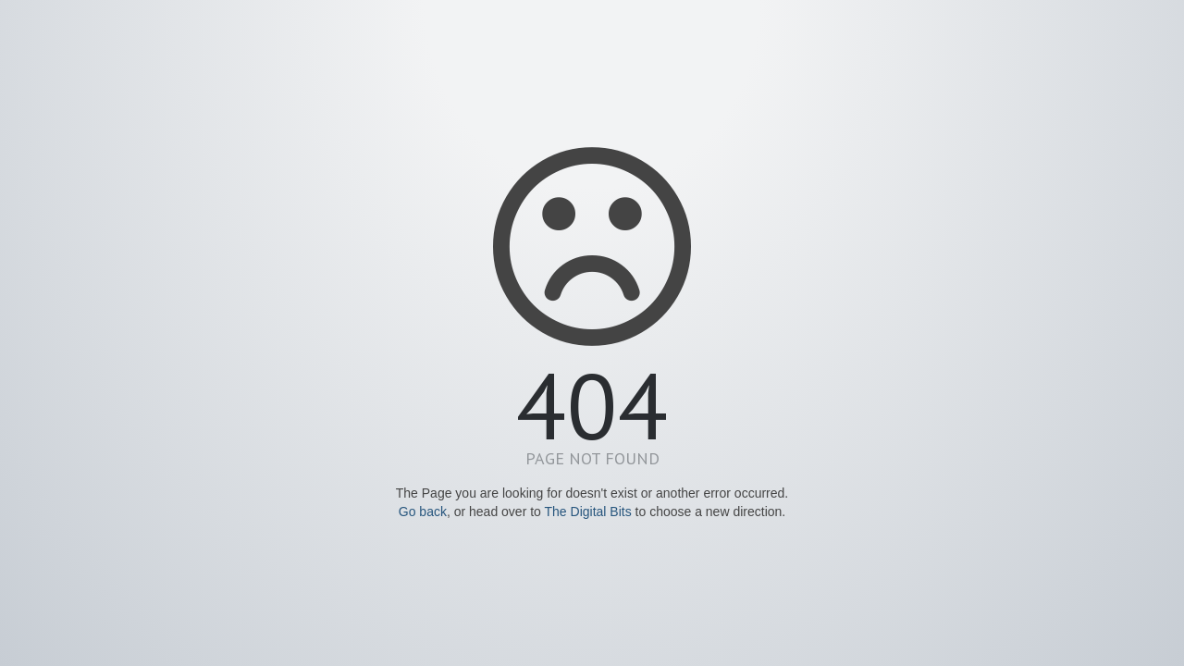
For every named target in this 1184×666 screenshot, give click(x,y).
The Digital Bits (588, 511)
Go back (423, 511)
